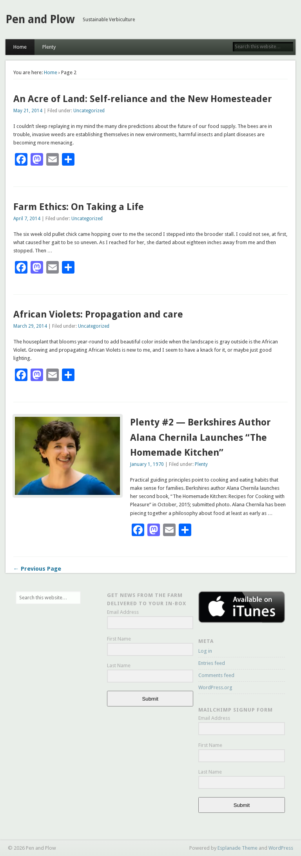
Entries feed (211, 663)
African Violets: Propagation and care (98, 314)
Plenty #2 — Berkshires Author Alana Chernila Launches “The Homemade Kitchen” (200, 437)
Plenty (49, 47)
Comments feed (216, 675)
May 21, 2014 (27, 110)
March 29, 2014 (30, 326)
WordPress (280, 848)
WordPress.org (215, 687)
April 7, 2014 (26, 218)
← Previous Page (37, 568)
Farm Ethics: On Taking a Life (78, 206)
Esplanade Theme (237, 848)
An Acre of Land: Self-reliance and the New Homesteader (142, 98)
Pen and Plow (40, 19)
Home (20, 47)
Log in (205, 651)
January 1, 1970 (147, 464)
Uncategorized (89, 110)
